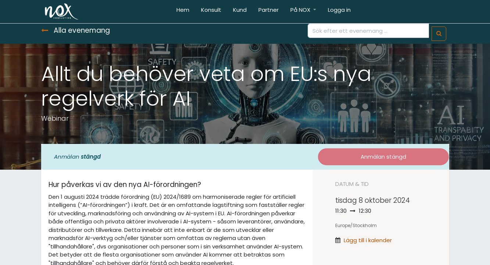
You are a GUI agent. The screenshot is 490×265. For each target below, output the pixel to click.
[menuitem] (182, 11)
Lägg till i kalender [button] (368, 240)
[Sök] (439, 33)
